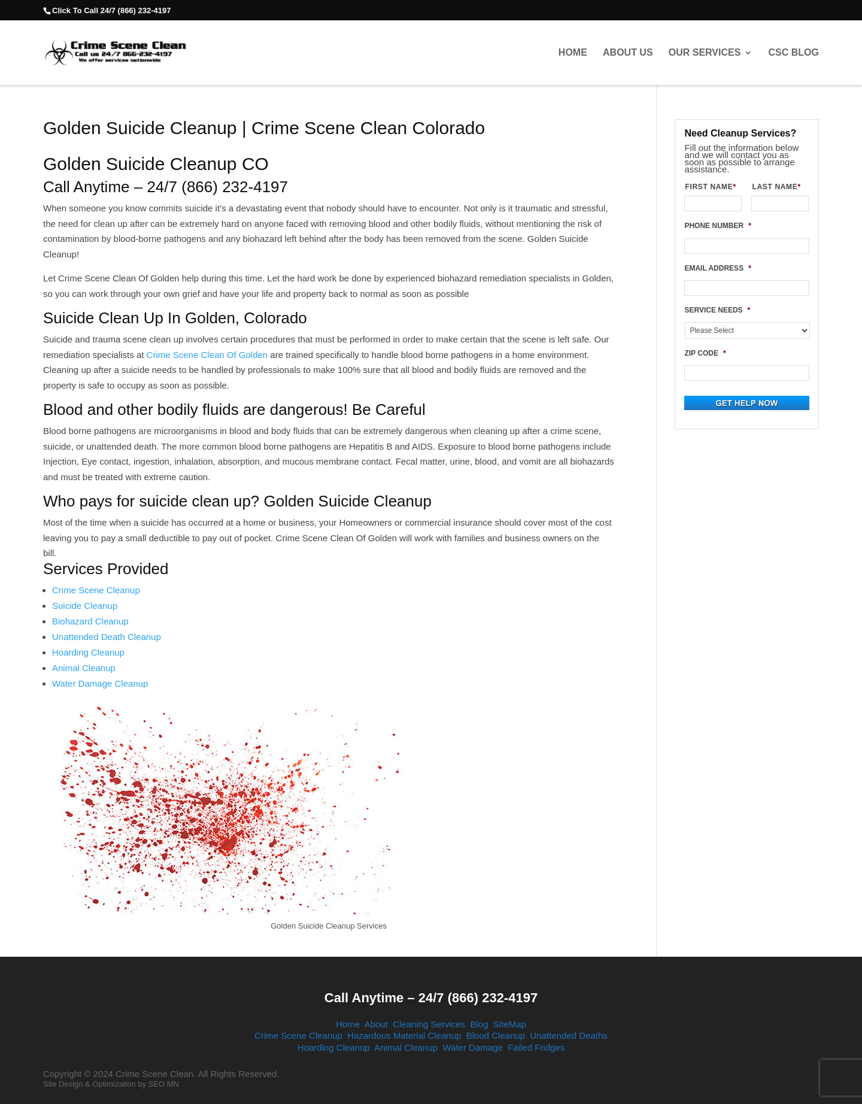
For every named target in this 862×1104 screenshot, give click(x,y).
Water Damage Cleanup (100, 683)
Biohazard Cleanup (90, 621)
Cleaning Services (429, 1024)
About (376, 1024)
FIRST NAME (713, 187)
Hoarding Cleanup (88, 652)
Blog (479, 1024)
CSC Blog (794, 52)
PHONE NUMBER (717, 226)
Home (573, 52)
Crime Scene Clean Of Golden (207, 355)
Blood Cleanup (495, 1035)
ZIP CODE (705, 353)
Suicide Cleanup (84, 605)
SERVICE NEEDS (717, 310)
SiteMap (509, 1024)
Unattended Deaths (569, 1035)
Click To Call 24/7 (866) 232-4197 (111, 10)
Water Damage (472, 1047)
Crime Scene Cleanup (96, 590)
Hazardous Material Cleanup (404, 1035)
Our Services (705, 52)
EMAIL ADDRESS (717, 268)
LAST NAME (780, 187)
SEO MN (163, 1083)
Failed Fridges (536, 1047)
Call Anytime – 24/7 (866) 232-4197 (431, 997)
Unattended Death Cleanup (106, 637)
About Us (628, 52)
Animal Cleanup (84, 668)
